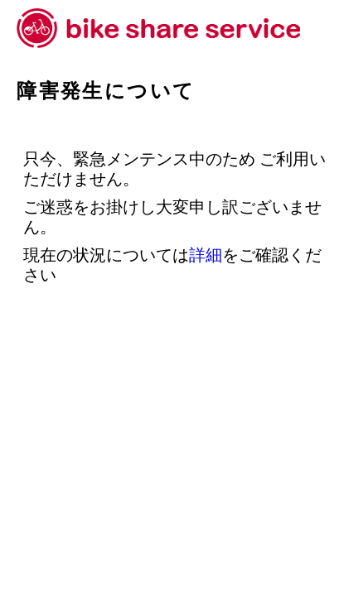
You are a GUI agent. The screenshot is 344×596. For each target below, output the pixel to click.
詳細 (205, 255)
